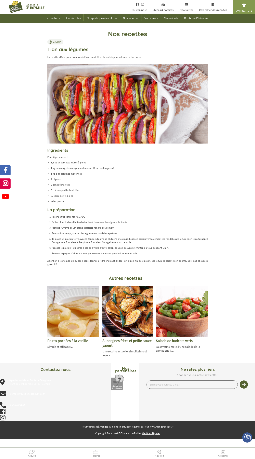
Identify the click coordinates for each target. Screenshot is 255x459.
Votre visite (151, 18)
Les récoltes (73, 18)
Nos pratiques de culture (102, 18)
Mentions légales (151, 433)
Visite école (171, 18)
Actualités (223, 456)
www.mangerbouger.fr (161, 426)
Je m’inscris (244, 384)
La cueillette (53, 18)
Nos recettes (130, 18)
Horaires (95, 456)
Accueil (32, 456)
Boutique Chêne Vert (197, 18)
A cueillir (159, 456)
